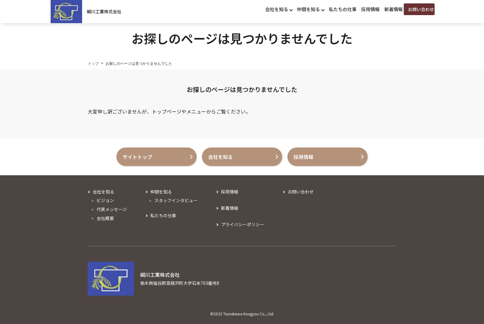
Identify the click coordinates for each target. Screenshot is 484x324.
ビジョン (105, 200)
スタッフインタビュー (176, 200)
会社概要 (105, 218)
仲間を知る (161, 192)
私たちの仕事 (163, 215)
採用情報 (229, 192)
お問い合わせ (301, 192)
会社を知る (103, 192)
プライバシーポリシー (242, 224)
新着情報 (229, 208)
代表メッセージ (112, 209)
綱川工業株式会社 (104, 11)
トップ (93, 63)
